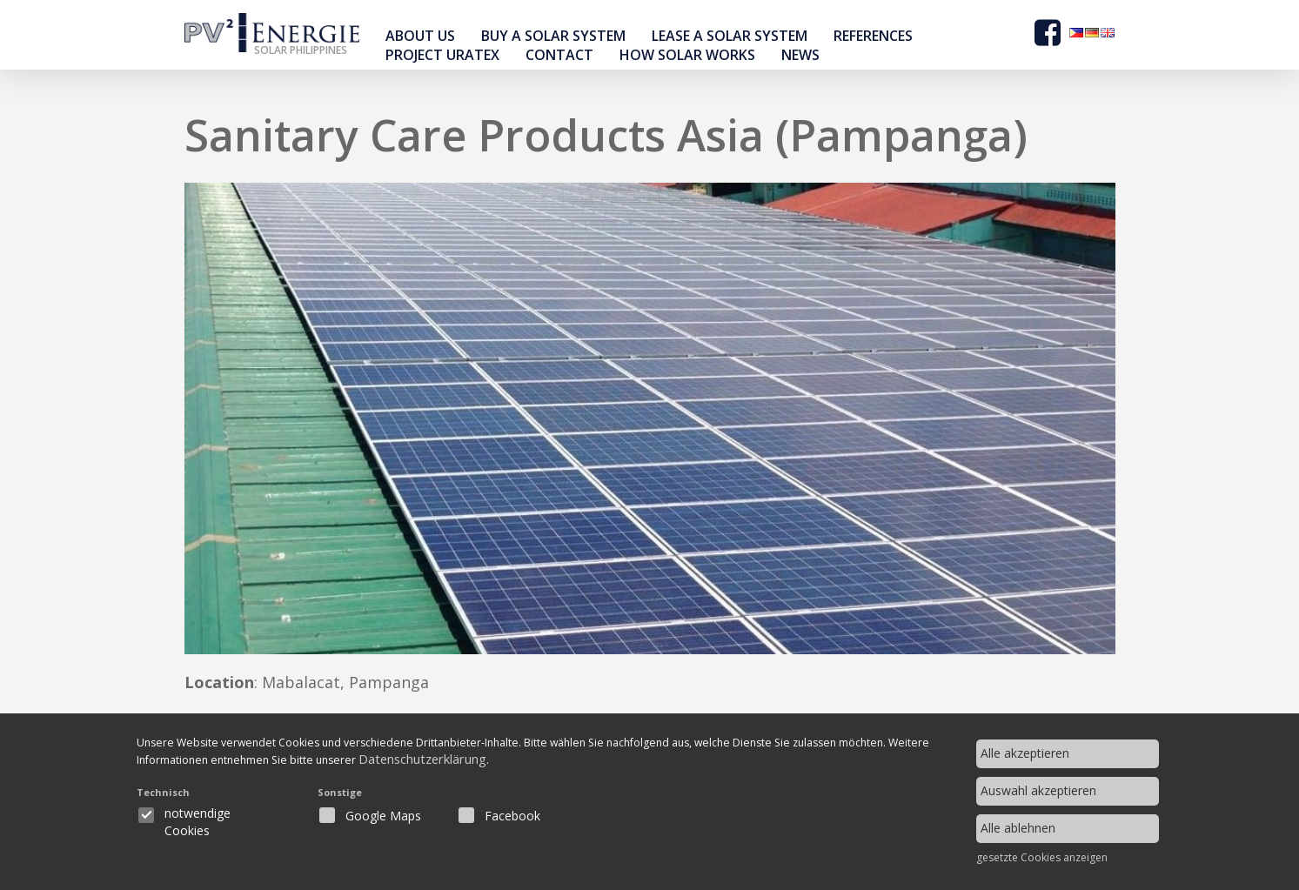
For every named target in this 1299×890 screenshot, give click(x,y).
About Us (420, 35)
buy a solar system (553, 35)
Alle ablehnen (1018, 828)
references (873, 35)
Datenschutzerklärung (573, 763)
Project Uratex (442, 54)
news (800, 54)
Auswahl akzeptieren (1038, 790)
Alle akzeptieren (1025, 753)
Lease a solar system (729, 35)
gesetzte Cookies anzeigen (1042, 858)
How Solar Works (687, 54)
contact (559, 54)
